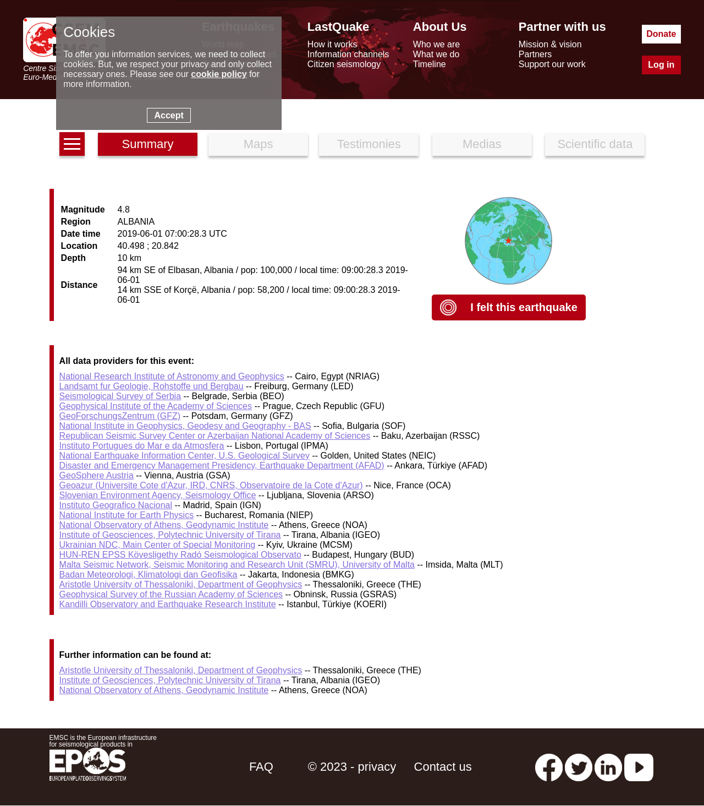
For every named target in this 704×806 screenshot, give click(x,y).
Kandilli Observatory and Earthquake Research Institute (167, 604)
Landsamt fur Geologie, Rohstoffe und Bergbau (151, 386)
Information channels (348, 54)
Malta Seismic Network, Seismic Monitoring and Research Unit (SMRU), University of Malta (237, 564)
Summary (147, 144)
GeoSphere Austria (96, 475)
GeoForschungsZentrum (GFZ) (120, 416)
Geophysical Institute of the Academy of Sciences (155, 406)
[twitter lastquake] (578, 767)
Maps (258, 144)
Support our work (552, 64)
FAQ (261, 767)
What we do (436, 54)
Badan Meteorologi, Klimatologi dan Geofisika (148, 574)
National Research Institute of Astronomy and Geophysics (171, 376)
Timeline (429, 64)
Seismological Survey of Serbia (120, 396)
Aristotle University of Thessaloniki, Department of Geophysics (180, 584)
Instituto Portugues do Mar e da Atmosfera (141, 445)
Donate (661, 34)
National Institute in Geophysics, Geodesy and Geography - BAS (185, 426)
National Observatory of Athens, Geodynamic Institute (164, 525)
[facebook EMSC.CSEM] (549, 767)
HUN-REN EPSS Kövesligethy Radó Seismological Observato (180, 554)
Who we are (436, 44)
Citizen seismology (344, 64)
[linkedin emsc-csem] (608, 767)
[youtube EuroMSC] (638, 767)
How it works (332, 44)
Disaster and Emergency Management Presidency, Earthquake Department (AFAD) (221, 465)
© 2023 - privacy (352, 767)
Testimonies (369, 144)
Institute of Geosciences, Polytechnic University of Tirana (170, 535)
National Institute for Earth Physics (126, 515)
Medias (482, 144)
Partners (535, 54)
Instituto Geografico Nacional (115, 505)
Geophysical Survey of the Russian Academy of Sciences (171, 594)
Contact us (443, 767)
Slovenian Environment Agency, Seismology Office (157, 495)
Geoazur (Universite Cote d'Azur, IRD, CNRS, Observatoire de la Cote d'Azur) (211, 485)
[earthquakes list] (72, 144)
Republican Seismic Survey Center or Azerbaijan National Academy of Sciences (215, 435)
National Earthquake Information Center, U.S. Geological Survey (184, 455)
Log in (661, 64)
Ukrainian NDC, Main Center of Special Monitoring (157, 544)
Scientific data (594, 144)
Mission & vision (550, 44)
